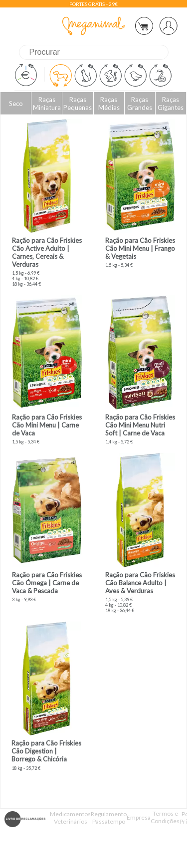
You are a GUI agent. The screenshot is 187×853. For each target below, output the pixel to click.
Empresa (139, 817)
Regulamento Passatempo (109, 817)
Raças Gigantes (171, 103)
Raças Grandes (139, 103)
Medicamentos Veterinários (70, 817)
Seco (16, 103)
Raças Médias (109, 103)
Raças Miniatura (47, 103)
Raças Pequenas (77, 103)
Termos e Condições (165, 817)
